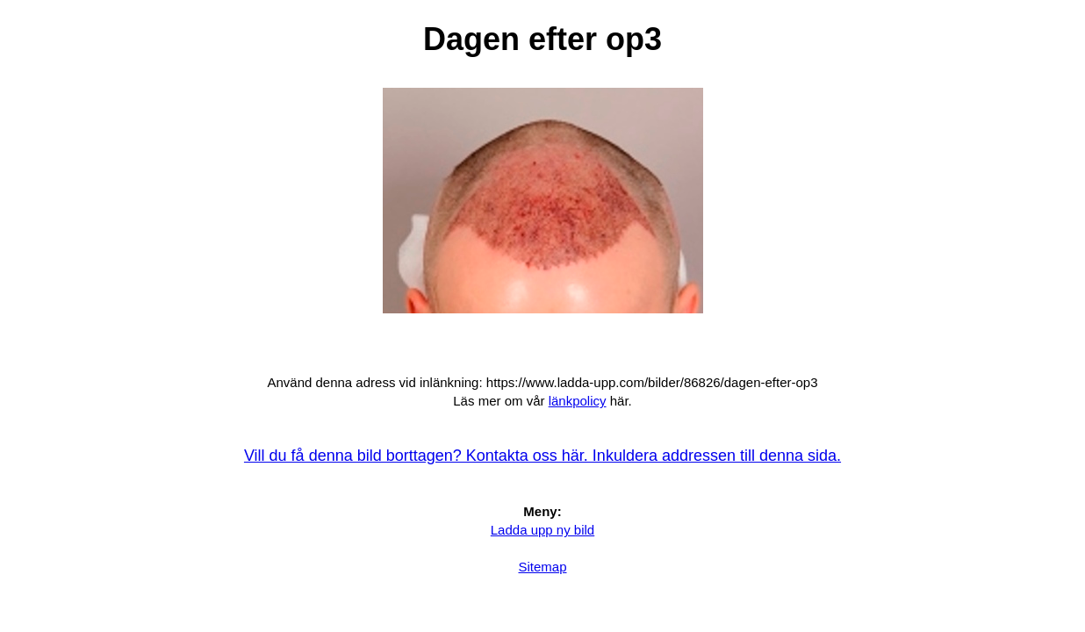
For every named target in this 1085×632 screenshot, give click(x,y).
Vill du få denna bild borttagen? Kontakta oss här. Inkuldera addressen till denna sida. (542, 455)
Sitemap (542, 566)
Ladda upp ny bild (542, 529)
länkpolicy (578, 400)
